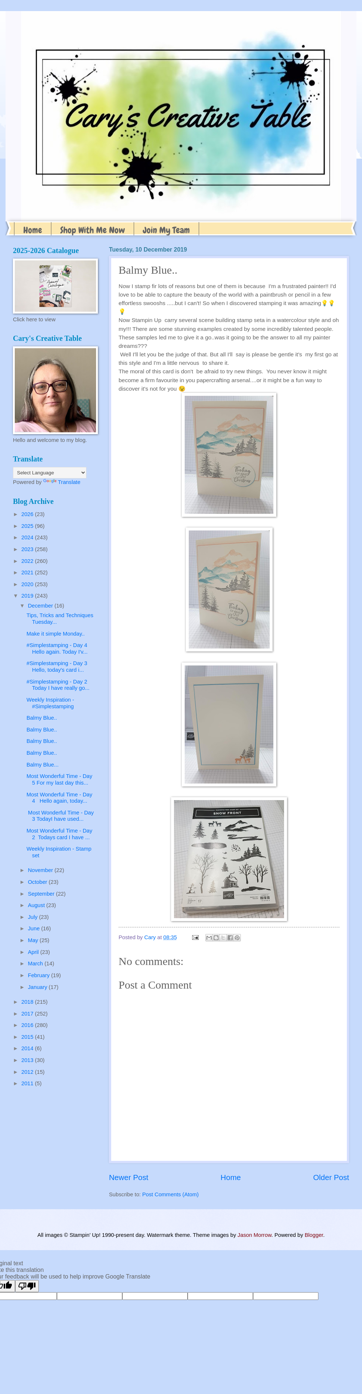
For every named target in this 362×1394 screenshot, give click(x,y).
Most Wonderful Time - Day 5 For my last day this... (59, 779)
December (41, 606)
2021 (28, 572)
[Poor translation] (27, 1286)
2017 (28, 1014)
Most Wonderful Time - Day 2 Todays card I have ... (59, 834)
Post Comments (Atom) (170, 1194)
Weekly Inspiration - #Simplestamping (50, 703)
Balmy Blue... (43, 765)
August (37, 905)
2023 (28, 549)
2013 (28, 1060)
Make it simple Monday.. (56, 634)
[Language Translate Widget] (49, 472)
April (34, 952)
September (42, 894)
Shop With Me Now (92, 230)
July (33, 917)
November (41, 870)
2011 (28, 1083)
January (38, 987)
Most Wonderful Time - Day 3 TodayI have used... (60, 816)
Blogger (314, 1235)
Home (32, 230)
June (34, 928)
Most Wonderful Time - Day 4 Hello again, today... (59, 798)
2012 (28, 1072)
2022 (28, 561)
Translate (62, 482)
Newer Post (128, 1177)
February (39, 975)
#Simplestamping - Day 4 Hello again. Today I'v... (58, 648)
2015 (28, 1037)
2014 (28, 1048)
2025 (28, 526)
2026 (28, 514)
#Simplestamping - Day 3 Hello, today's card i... (58, 666)
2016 (28, 1025)
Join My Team (166, 230)
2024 (28, 537)
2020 (28, 584)
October (38, 882)
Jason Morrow (255, 1235)
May (34, 940)
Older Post (331, 1177)
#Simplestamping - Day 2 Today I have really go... (58, 685)
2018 (28, 1002)
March (36, 963)
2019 (28, 596)
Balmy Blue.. (42, 718)
